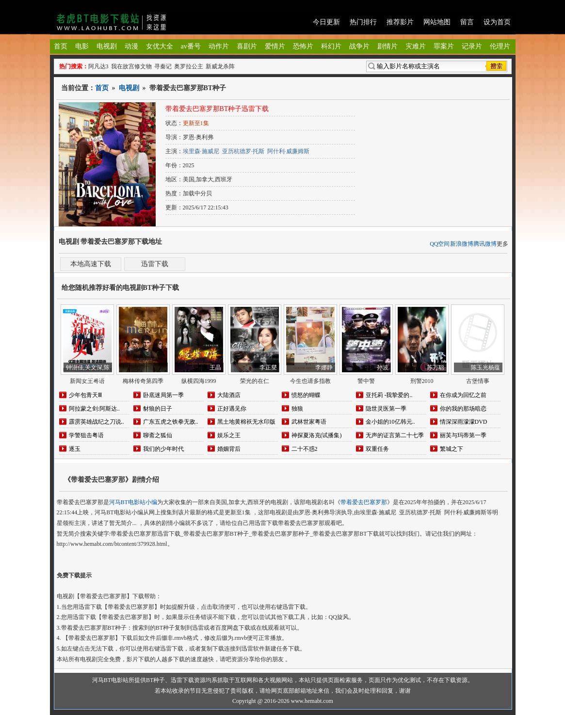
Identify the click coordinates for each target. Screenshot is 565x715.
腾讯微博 (485, 243)
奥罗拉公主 (188, 66)
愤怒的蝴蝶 (306, 395)
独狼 (297, 408)
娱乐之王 (229, 435)
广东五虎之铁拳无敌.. (170, 421)
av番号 (191, 46)
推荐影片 (400, 22)
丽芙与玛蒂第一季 (463, 435)
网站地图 (437, 22)
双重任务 (377, 448)
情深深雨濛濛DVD (463, 421)
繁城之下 (451, 448)
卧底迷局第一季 (163, 395)
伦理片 (500, 46)
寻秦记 (163, 66)
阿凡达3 (98, 66)
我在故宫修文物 (131, 66)
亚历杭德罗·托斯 (243, 151)
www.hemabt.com (312, 701)
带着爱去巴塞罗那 (363, 502)
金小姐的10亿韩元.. (390, 421)
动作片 (219, 46)
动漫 (131, 46)
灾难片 (415, 46)
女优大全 (159, 46)
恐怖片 (303, 46)
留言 (467, 22)
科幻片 (331, 46)
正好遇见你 (231, 408)
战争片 (359, 46)
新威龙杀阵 (220, 66)
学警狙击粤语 (86, 435)
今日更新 (326, 22)
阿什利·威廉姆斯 (288, 151)
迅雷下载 (154, 264)
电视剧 (107, 46)
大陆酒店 (229, 395)
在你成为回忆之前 (463, 395)
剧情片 (387, 46)
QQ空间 (440, 243)
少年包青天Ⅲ (85, 395)
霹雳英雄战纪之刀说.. (96, 421)
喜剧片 (247, 46)
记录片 (472, 46)
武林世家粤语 (308, 421)
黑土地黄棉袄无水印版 (246, 421)
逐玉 (75, 448)
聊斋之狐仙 (157, 435)
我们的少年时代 (163, 448)
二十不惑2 (304, 448)
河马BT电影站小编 (133, 502)
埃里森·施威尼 (201, 151)
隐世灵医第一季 (386, 408)
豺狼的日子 (157, 408)
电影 (82, 46)
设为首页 (497, 22)
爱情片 (275, 46)
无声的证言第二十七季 (395, 435)
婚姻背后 (229, 448)
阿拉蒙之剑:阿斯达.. (94, 408)
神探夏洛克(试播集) (316, 435)
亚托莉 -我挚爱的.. (389, 395)
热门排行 (363, 22)
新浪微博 (461, 243)
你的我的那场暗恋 (463, 408)
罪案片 (444, 46)
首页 (60, 46)
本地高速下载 (90, 264)
